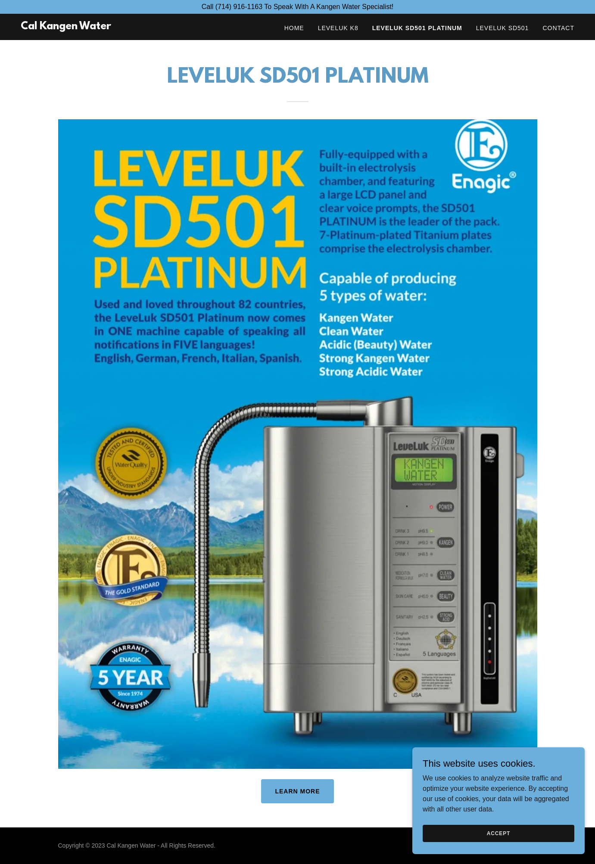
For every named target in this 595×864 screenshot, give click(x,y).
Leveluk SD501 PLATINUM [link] (417, 28)
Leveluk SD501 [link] (502, 28)
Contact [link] (558, 28)
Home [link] (294, 28)
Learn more (297, 791)
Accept (498, 833)
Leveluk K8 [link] (338, 28)
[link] (66, 27)
